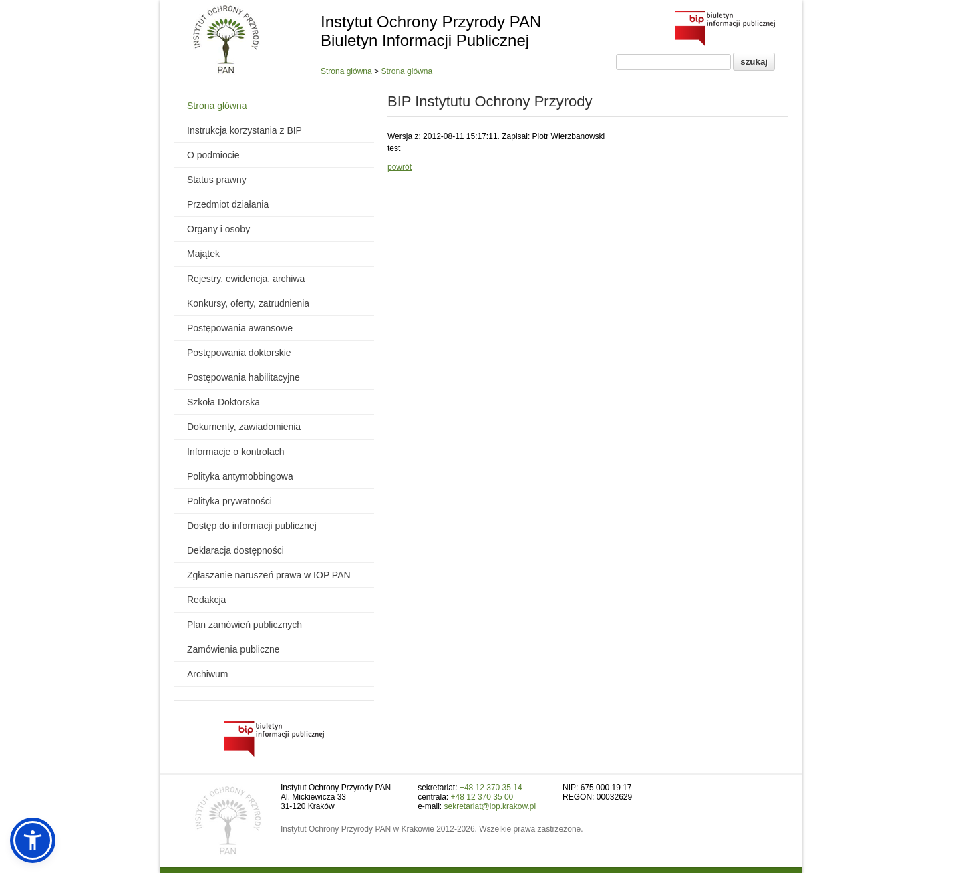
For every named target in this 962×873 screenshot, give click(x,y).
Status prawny (217, 179)
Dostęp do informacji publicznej (252, 525)
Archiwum (207, 674)
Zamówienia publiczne (233, 649)
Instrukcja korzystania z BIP (244, 130)
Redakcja (206, 599)
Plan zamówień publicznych (244, 624)
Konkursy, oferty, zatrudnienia (248, 303)
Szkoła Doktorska (223, 402)
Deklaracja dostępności (235, 550)
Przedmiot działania (228, 204)
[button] (32, 840)
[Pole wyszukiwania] (673, 62)
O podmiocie (213, 155)
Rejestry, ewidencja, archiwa (246, 278)
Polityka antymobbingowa (240, 476)
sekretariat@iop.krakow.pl (490, 806)
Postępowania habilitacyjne (243, 377)
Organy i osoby (218, 229)
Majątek (203, 253)
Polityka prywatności (229, 501)
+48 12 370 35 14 (491, 787)
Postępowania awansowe (240, 328)
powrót (399, 167)
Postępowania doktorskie (239, 352)
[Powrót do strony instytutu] (226, 41)
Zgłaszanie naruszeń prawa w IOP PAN (269, 575)
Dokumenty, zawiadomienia (244, 426)
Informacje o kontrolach (236, 451)
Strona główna (346, 71)
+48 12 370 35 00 (482, 797)
